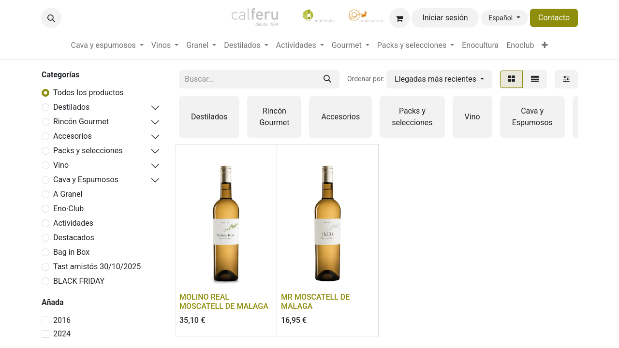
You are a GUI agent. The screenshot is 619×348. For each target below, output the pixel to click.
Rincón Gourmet (81, 121)
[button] (51, 18)
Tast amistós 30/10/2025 (97, 266)
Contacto (554, 17)
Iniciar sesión (445, 17)
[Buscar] (327, 79)
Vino (61, 165)
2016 (62, 320)
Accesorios (72, 136)
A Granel (67, 194)
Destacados (73, 237)
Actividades (73, 223)
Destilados (71, 107)
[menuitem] (107, 45)
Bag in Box (71, 252)
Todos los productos (88, 92)
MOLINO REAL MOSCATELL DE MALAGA (223, 301)
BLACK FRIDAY (78, 281)
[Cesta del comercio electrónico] (399, 18)
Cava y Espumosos (85, 179)
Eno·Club (68, 208)
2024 (62, 333)
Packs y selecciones (87, 150)
